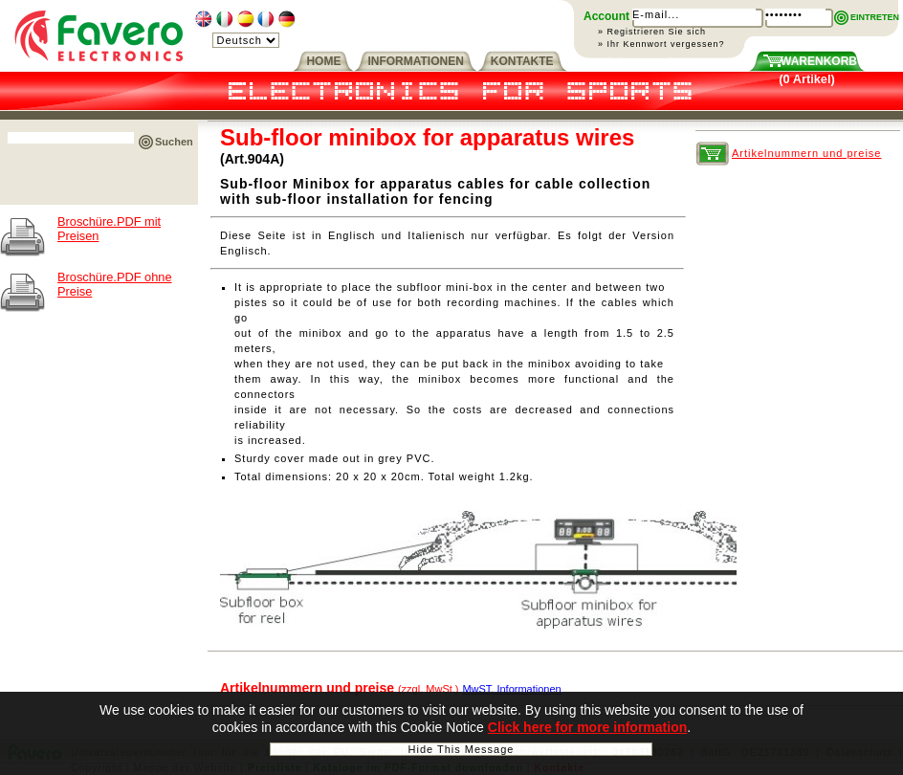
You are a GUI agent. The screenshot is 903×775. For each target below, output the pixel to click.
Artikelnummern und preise (806, 153)
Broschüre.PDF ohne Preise (114, 284)
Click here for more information (587, 732)
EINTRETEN (874, 17)
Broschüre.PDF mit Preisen (109, 228)
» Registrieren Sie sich (652, 31)
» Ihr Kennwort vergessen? (661, 44)
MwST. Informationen (511, 689)
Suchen (174, 141)
